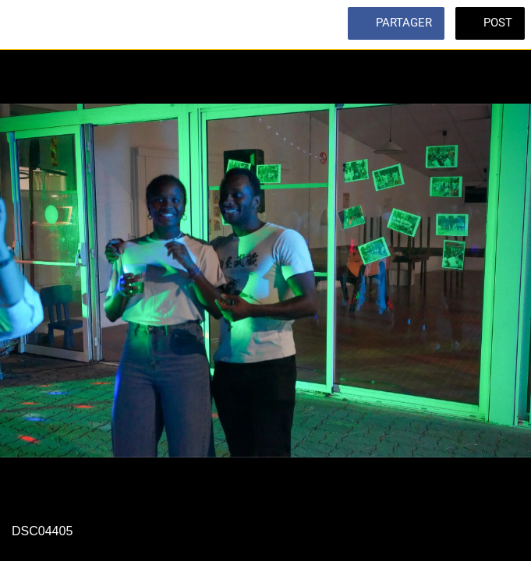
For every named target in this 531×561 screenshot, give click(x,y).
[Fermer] (25, 25)
